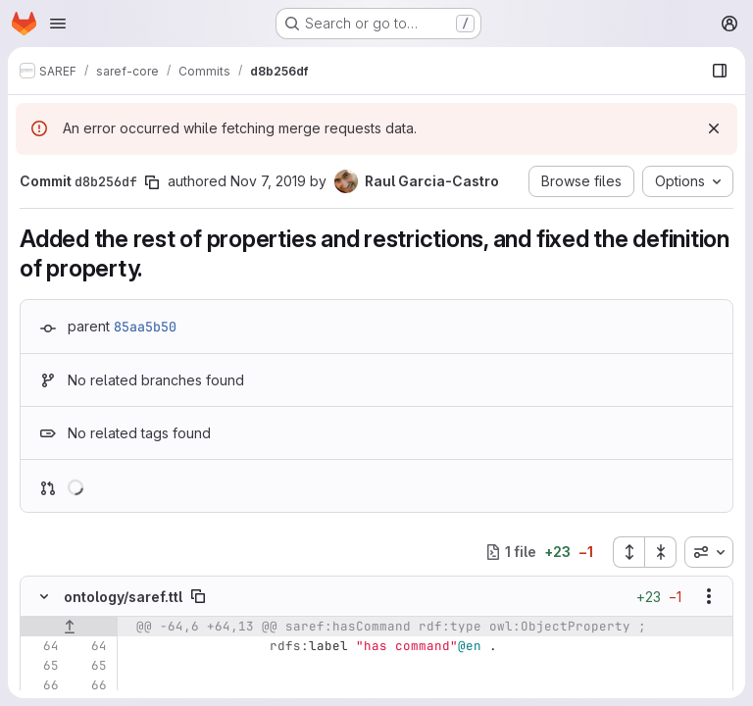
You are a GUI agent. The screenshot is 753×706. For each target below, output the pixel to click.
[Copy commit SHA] (152, 182)
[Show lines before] (69, 626)
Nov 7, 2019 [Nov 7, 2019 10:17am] (268, 181)
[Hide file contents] (44, 596)
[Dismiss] (714, 128)
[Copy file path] (198, 596)
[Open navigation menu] (58, 23)
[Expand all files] (628, 552)
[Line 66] (42, 685)
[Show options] (709, 596)
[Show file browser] (719, 70)
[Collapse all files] (661, 552)
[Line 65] (42, 666)
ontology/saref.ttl (123, 596)
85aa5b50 (145, 326)
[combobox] (708, 552)
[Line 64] (42, 646)
